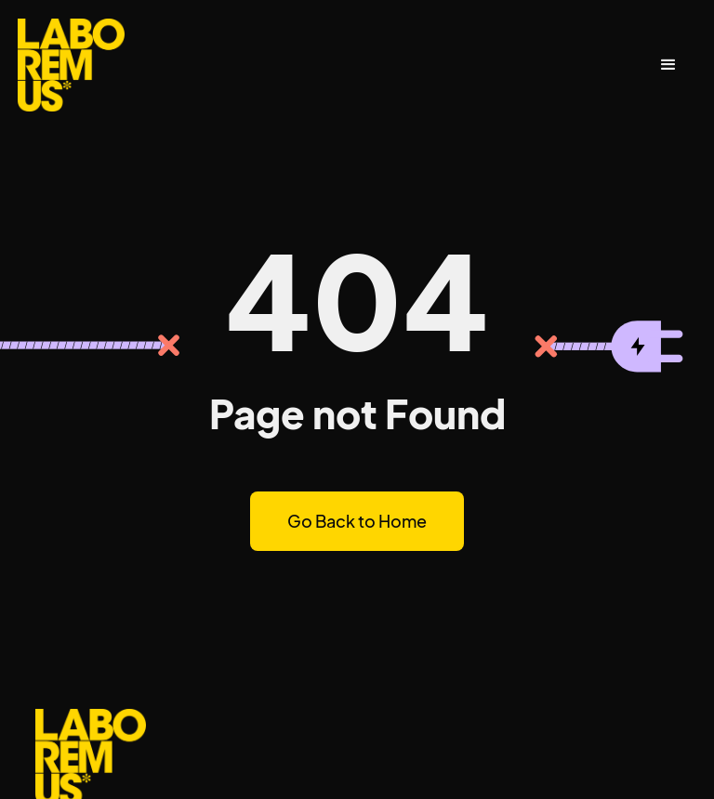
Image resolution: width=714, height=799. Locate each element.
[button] (668, 65)
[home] (71, 65)
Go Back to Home (357, 520)
